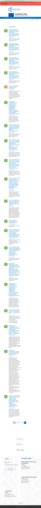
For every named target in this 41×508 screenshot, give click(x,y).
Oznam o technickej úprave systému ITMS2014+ (13, 87)
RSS (6, 463)
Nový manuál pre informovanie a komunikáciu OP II (13, 221)
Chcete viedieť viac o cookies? (19, 0)
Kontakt (8, 19)
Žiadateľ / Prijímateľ (21, 17)
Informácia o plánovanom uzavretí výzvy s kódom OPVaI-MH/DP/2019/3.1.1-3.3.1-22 (14, 353)
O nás (5, 17)
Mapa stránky (7, 462)
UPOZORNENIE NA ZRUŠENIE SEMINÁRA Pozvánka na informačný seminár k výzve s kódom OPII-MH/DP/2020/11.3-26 (14, 47)
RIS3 (32, 17)
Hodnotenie (29, 17)
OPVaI (6, 22)
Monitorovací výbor (15, 17)
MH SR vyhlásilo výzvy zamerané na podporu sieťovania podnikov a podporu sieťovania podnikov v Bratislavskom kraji (14, 127)
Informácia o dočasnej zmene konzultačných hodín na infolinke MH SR (14, 311)
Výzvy (11, 17)
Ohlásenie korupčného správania (11, 464)
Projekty (26, 17)
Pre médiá (5, 19)
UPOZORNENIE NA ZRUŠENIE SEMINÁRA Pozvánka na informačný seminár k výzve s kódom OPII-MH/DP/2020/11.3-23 (14, 75)
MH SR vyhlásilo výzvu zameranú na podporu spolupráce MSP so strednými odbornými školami (14, 203)
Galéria (34, 17)
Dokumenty (8, 17)
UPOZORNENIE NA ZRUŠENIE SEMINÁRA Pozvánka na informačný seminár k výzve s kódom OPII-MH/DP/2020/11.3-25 (14, 61)
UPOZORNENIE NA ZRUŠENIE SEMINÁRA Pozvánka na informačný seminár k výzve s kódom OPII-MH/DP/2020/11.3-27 (14, 33)
